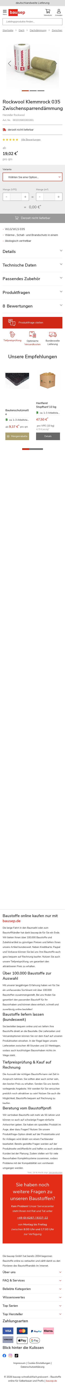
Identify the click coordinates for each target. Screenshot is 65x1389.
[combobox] (32, 21)
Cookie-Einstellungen (39, 1363)
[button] (9, 63)
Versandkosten (32, 344)
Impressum (19, 1363)
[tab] (32, 251)
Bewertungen (18, 306)
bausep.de (51, 1380)
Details (9, 251)
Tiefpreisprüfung (12, 340)
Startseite (8, 30)
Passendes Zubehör (21, 278)
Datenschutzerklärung (32, 1367)
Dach (21, 30)
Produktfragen (16, 292)
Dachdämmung (38, 30)
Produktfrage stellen (31, 322)
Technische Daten (19, 265)
